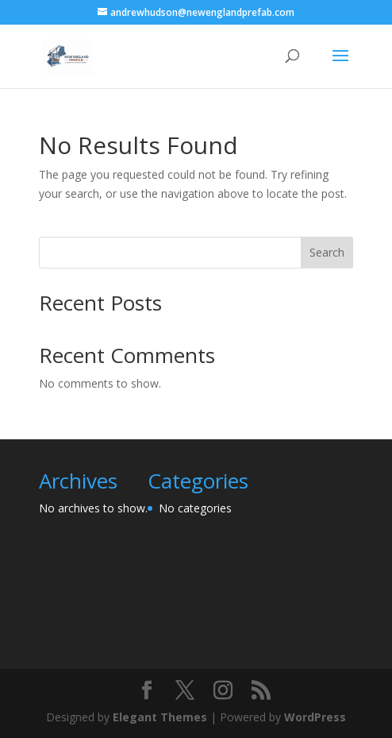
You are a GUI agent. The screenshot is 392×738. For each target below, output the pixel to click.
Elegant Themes (160, 716)
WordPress (315, 716)
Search (326, 252)
